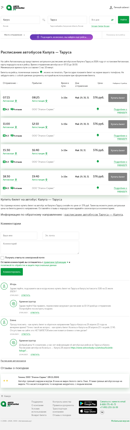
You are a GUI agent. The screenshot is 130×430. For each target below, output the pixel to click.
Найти (123, 19)
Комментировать (11, 272)
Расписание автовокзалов (13, 361)
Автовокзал (8, 101)
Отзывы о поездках (62, 415)
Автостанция (38, 101)
